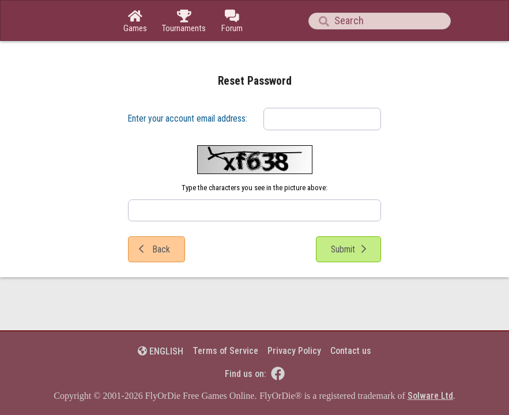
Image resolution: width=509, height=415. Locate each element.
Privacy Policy (294, 350)
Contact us (350, 350)
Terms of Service (225, 350)
